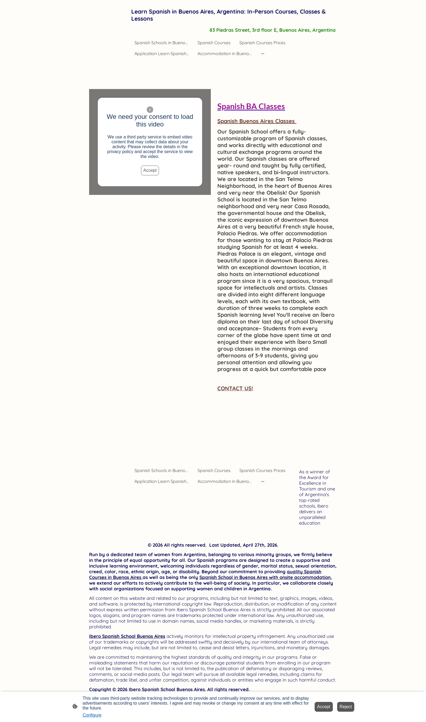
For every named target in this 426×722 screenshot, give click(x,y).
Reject (346, 706)
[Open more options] (262, 53)
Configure (92, 715)
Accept (150, 170)
